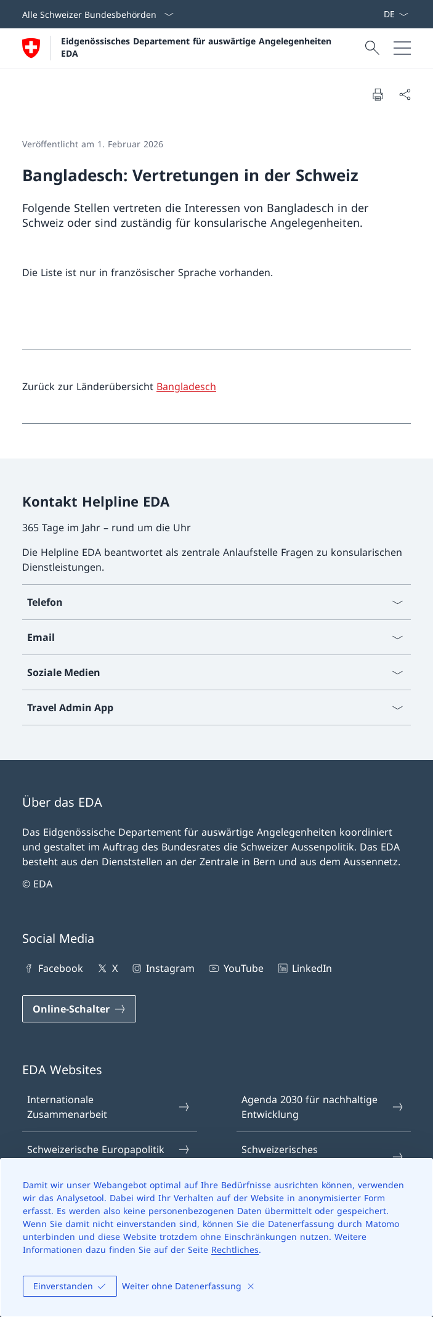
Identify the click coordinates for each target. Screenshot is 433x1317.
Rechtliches (235, 1249)
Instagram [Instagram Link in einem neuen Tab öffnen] (162, 968)
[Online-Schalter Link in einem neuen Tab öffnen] (79, 1008)
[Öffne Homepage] (178, 48)
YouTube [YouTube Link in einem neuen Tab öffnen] (235, 968)
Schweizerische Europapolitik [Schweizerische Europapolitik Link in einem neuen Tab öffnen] (108, 1149)
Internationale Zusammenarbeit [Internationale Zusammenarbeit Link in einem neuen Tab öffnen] (108, 1107)
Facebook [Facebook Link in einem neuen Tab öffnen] (52, 968)
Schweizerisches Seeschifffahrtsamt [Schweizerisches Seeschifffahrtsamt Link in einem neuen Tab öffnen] (323, 1157)
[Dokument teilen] (404, 94)
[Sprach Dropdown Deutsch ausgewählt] (396, 14)
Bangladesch (186, 386)
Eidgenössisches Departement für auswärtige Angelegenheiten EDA (197, 47)
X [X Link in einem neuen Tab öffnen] (106, 968)
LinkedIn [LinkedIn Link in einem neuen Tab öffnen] (304, 968)
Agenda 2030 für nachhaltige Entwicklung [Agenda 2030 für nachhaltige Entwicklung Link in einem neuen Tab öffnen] (323, 1107)
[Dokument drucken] (377, 94)
